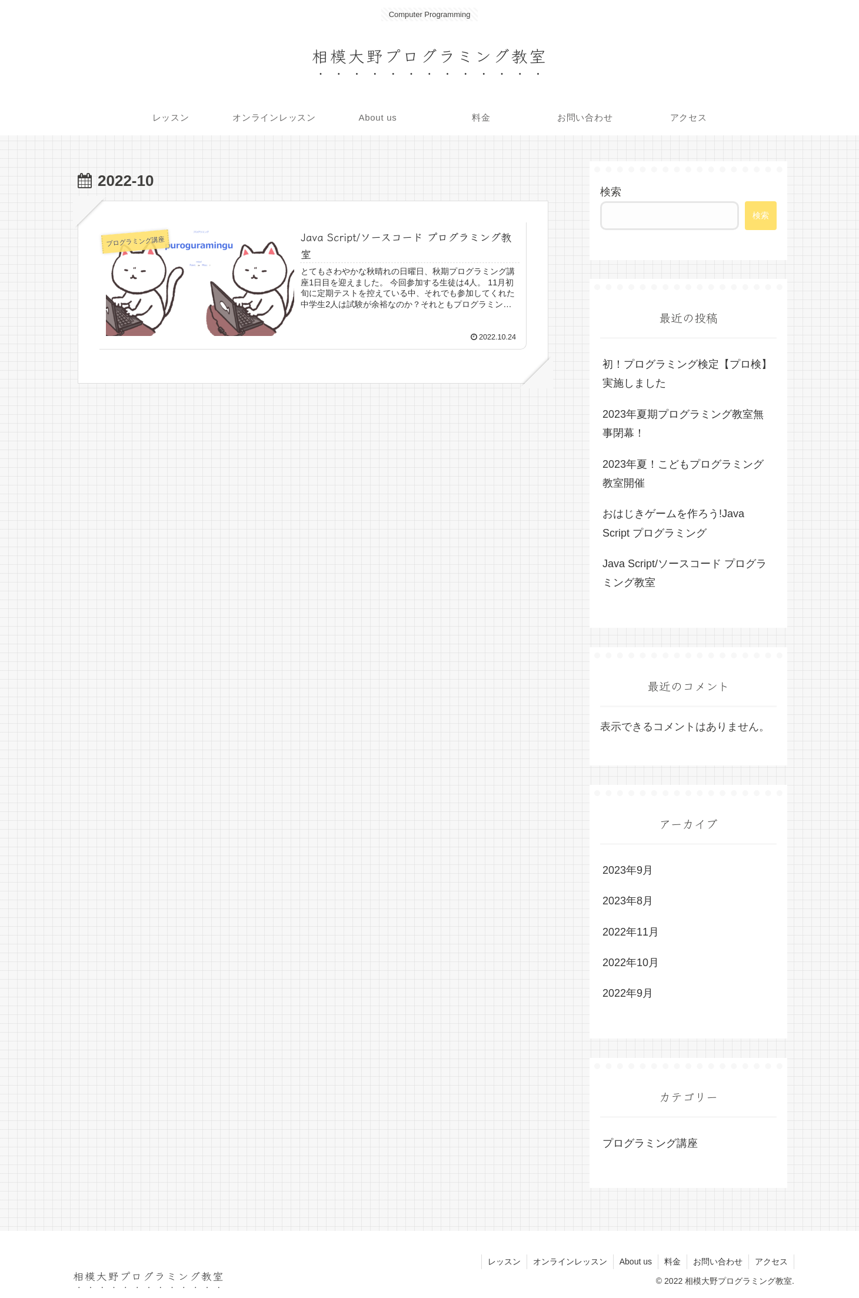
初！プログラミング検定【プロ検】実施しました (687, 373)
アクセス (771, 1261)
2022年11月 (630, 932)
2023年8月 (627, 901)
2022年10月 (630, 962)
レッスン (504, 1261)
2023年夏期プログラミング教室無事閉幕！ (683, 423)
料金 (672, 1261)
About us (636, 1261)
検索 (610, 192)
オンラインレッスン (570, 1261)
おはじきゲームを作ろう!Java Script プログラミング (673, 523)
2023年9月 (627, 870)
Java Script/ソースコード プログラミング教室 (684, 573)
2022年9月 (627, 993)
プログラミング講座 (650, 1143)
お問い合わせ (718, 1261)
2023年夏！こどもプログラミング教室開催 (683, 473)
